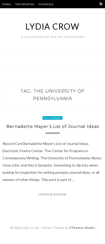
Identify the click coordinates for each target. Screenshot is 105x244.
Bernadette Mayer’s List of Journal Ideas (52, 126)
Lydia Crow (52, 26)
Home (7, 4)
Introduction (24, 4)
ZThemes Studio (82, 227)
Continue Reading (52, 194)
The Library (52, 118)
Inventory (46, 4)
